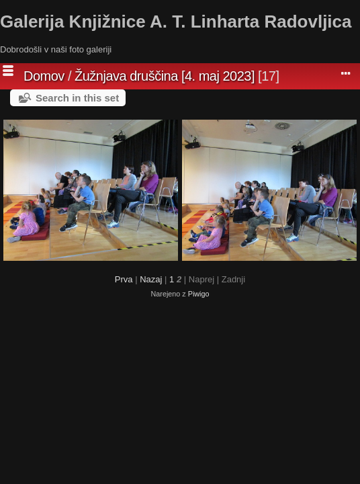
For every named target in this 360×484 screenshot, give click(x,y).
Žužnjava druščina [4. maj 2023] (165, 76)
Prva (124, 279)
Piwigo (199, 294)
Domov (44, 76)
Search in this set (77, 98)
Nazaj (151, 279)
